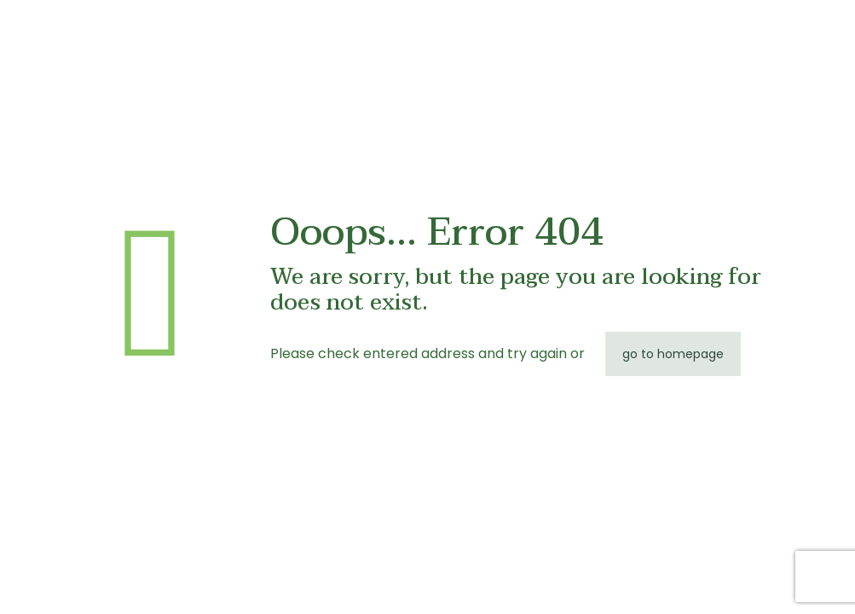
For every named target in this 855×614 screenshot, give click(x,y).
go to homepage (673, 353)
